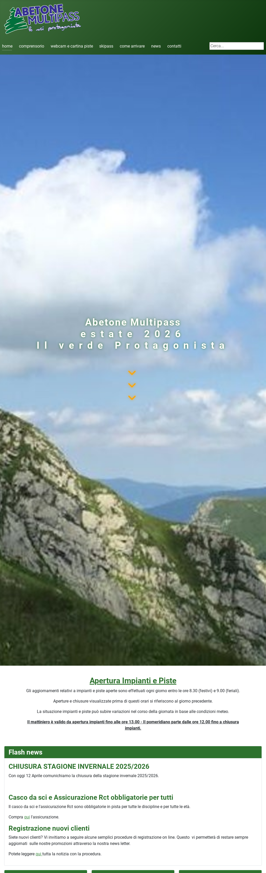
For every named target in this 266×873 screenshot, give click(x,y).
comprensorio (31, 46)
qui (27, 817)
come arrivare (132, 46)
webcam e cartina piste (72, 46)
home (7, 46)
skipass (106, 46)
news (156, 46)
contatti (174, 46)
